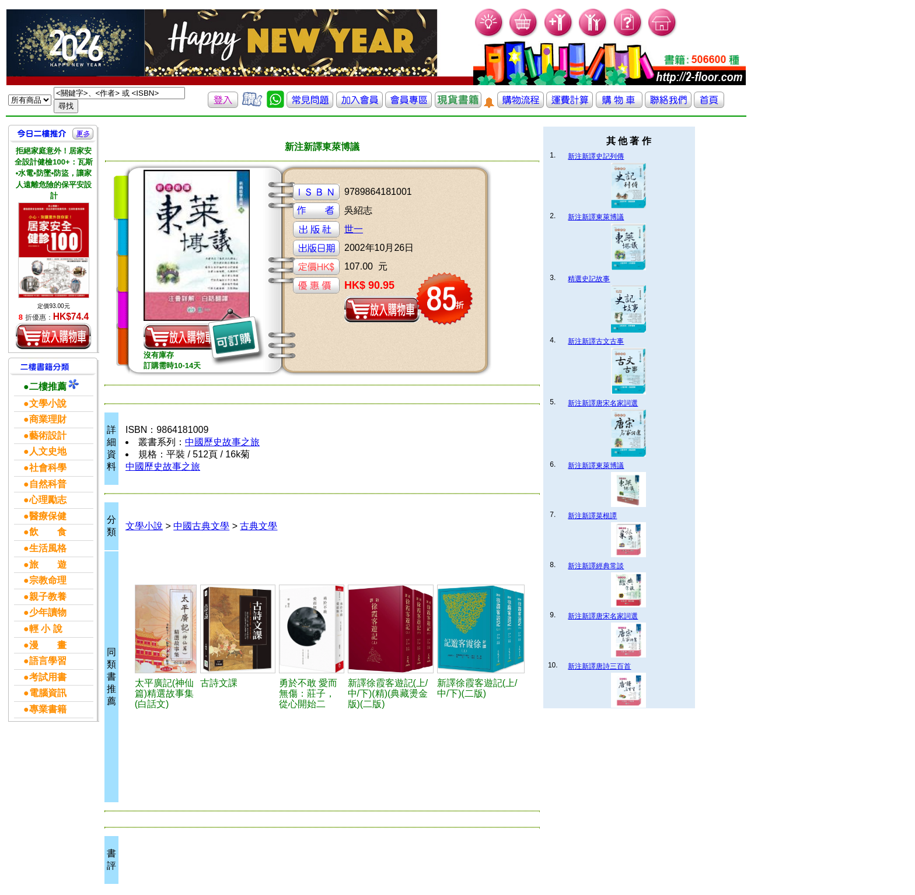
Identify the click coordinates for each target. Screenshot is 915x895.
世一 (353, 229)
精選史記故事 (589, 279)
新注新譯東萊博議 (596, 217)
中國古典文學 (201, 526)
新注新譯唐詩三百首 (599, 666)
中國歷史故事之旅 (222, 442)
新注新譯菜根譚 (592, 516)
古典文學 (258, 526)
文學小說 (144, 526)
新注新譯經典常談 (596, 566)
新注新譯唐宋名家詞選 (603, 403)
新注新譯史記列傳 (596, 156)
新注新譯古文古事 (596, 341)
